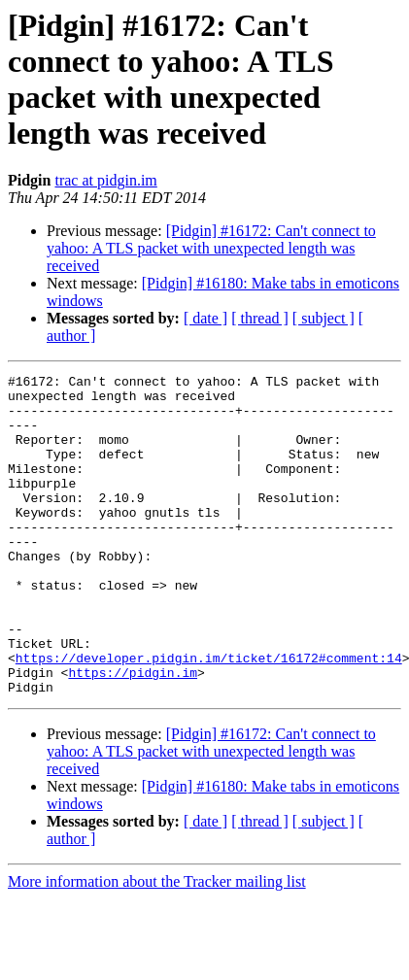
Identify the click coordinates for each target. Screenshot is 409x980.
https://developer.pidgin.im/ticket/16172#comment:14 (209, 716)
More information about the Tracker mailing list (157, 945)
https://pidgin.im (132, 733)
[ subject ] (323, 318)
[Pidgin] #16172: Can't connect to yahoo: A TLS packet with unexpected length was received (211, 248)
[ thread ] (260, 318)
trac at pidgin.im (105, 180)
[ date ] (205, 318)
